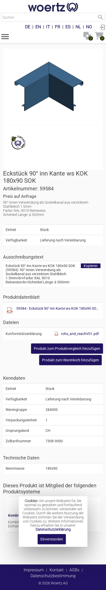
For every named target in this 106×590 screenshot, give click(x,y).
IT (48, 26)
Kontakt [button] (57, 570)
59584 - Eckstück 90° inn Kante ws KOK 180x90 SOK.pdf (58, 308)
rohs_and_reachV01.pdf (80, 334)
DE (27, 26)
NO (89, 26)
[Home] (53, 8)
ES (67, 26)
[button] (5, 36)
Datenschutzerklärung (53, 529)
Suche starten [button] (100, 17)
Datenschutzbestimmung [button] (53, 575)
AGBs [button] (74, 570)
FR (57, 26)
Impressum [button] (34, 570)
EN (38, 26)
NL (78, 26)
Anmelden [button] (102, 27)
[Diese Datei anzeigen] (10, 310)
